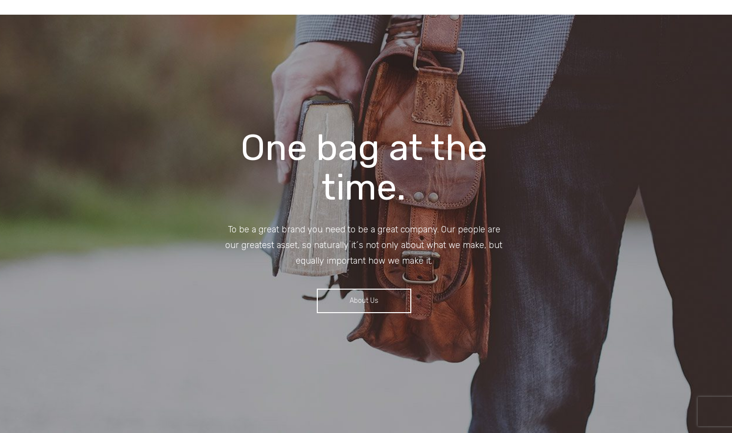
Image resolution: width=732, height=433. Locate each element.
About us (364, 300)
